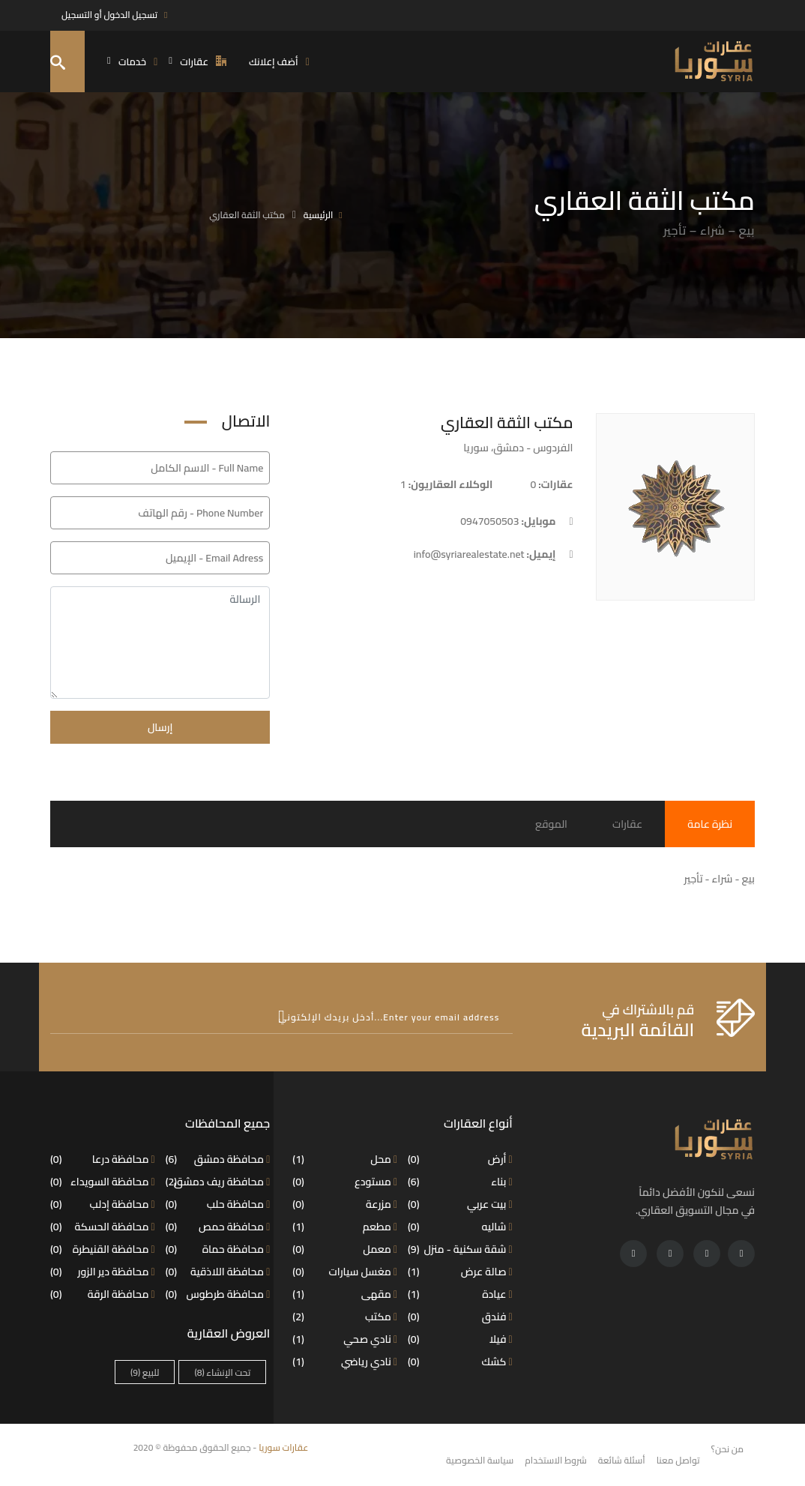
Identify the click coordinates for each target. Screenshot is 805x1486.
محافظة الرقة (102, 1294)
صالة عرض (460, 1272)
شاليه (460, 1227)
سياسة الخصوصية (479, 1460)
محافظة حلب (218, 1204)
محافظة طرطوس (218, 1294)
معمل (344, 1249)
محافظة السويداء (102, 1182)
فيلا (460, 1339)
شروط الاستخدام (556, 1460)
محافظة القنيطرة (102, 1249)
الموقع (551, 824)
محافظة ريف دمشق (218, 1182)
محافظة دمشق (218, 1159)
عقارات (627, 824)
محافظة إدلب (102, 1204)
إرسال (160, 727)
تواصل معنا (678, 1460)
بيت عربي (460, 1204)
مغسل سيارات (344, 1272)
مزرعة (344, 1204)
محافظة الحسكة (102, 1227)
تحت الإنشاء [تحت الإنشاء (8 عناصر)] (222, 1372)
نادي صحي (344, 1339)
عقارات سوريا (283, 1447)
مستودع (344, 1182)
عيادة (460, 1294)
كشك (460, 1362)
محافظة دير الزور (102, 1272)
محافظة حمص (218, 1227)
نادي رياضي (344, 1362)
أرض (460, 1159)
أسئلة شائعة (621, 1460)
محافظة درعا (102, 1159)
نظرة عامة (709, 824)
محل (344, 1159)
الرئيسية (319, 214)
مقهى (344, 1294)
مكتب (344, 1317)
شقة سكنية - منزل (460, 1249)
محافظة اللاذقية (218, 1272)
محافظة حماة (218, 1249)
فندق (460, 1317)
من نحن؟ (727, 1449)
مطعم (344, 1227)
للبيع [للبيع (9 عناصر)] (145, 1372)
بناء (460, 1182)
